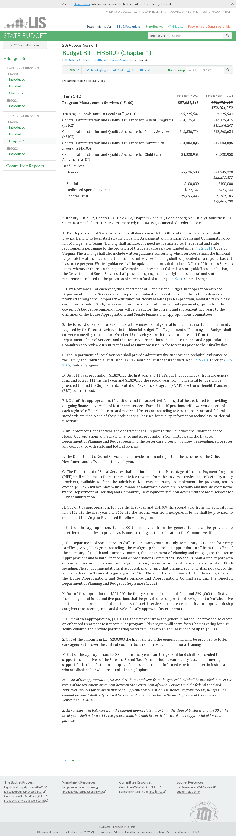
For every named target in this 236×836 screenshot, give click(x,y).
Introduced (17, 79)
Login (228, 11)
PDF (131, 70)
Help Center (82, 4)
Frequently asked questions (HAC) (82, 791)
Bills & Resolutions (128, 26)
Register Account (211, 11)
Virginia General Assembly (121, 11)
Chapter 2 (16, 93)
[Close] (232, 3)
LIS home (193, 11)
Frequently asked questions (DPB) (24, 800)
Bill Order (69, 60)
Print (118, 70)
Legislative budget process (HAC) (24, 787)
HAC (146, 787)
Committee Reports (25, 165)
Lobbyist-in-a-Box (124, 827)
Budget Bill (158, 35)
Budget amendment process (78, 787)
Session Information (99, 26)
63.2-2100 (201, 360)
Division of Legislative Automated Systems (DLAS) (169, 832)
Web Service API (207, 787)
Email (145, 70)
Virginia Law (175, 26)
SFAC (154, 787)
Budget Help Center (188, 791)
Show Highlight (97, 70)
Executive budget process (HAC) (23, 791)
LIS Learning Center (152, 11)
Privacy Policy (176, 11)
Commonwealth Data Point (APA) (23, 796)
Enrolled (15, 86)
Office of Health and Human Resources (106, 60)
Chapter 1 (17, 141)
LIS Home (104, 827)
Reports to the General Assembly (209, 26)
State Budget (154, 26)
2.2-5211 (205, 248)
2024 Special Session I (27, 45)
